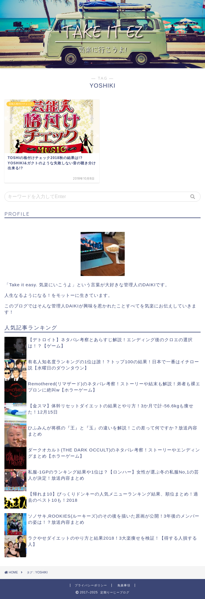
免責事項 (123, 585)
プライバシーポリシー (91, 585)
